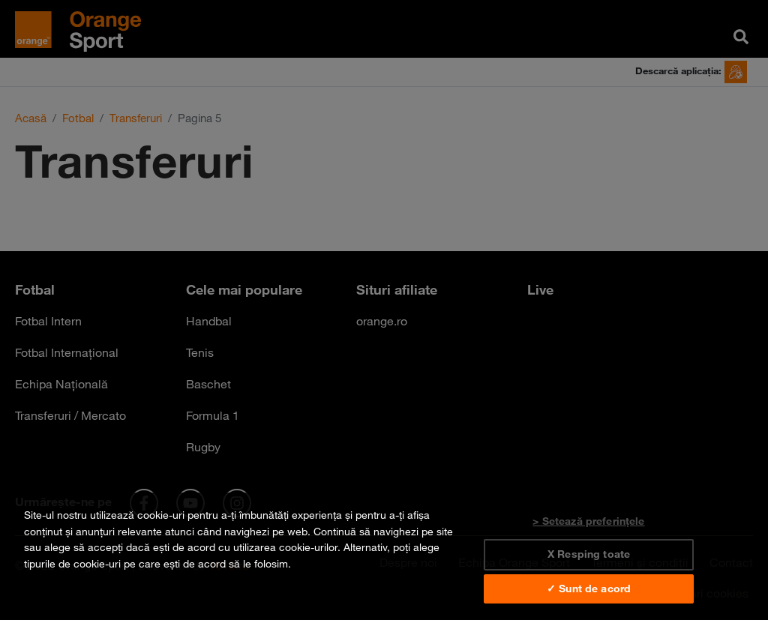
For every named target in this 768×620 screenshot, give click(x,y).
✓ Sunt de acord (589, 588)
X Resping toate (589, 554)
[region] (384, 556)
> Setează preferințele (588, 521)
